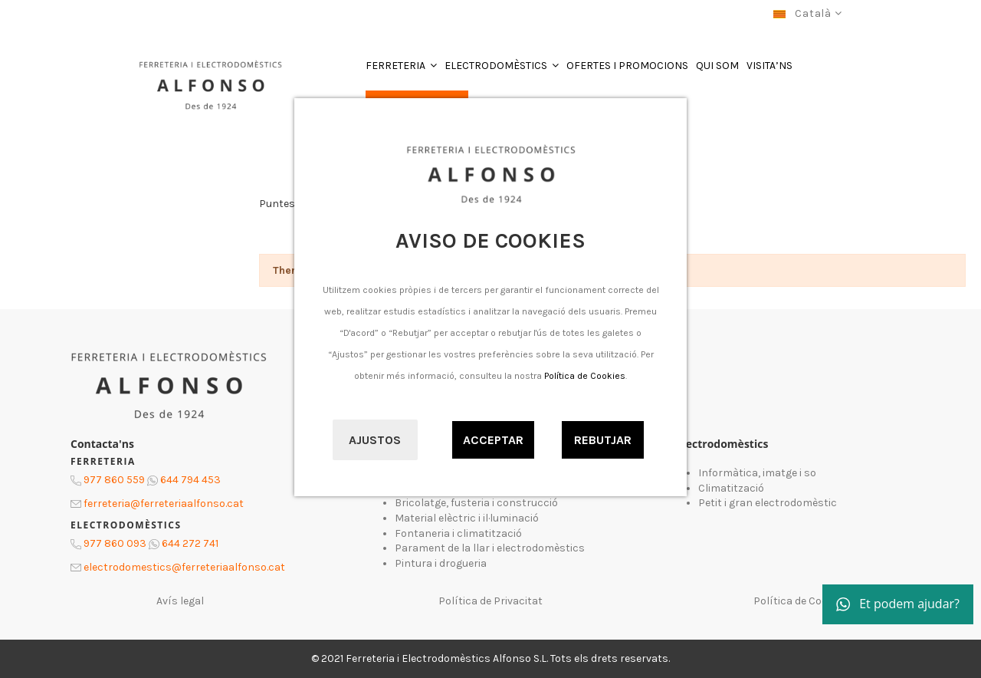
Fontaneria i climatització (458, 533)
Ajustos (375, 440)
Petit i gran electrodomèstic (767, 502)
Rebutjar (603, 440)
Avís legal (180, 600)
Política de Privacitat (490, 600)
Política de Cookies (584, 375)
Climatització (731, 488)
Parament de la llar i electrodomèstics (490, 548)
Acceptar (493, 440)
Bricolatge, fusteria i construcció (476, 502)
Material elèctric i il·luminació (467, 518)
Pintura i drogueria (441, 563)
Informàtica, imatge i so (757, 472)
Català (807, 13)
